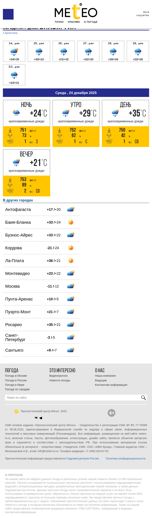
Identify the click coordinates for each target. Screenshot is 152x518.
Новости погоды (59, 380)
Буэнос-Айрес (19, 235)
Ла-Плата (14, 260)
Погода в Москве (16, 375)
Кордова (13, 247)
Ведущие (101, 380)
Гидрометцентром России (82, 458)
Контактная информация (111, 384)
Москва (12, 286)
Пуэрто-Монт (18, 311)
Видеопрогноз (58, 375)
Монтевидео (17, 273)
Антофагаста (18, 209)
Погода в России (16, 380)
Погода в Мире (14, 384)
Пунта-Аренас (19, 299)
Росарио (13, 324)
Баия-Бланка (18, 222)
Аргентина (10, 33)
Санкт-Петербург (15, 337)
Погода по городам (17, 389)
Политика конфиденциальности (126, 458)
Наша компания (105, 375)
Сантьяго (14, 350)
